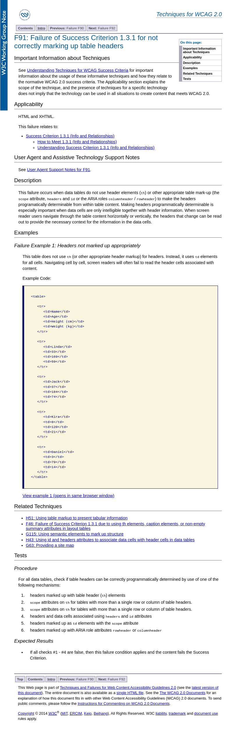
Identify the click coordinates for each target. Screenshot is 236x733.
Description (191, 62)
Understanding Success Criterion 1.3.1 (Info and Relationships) (96, 147)
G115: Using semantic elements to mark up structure (75, 533)
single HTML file (129, 692)
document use (206, 713)
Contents (25, 28)
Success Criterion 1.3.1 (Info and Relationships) (70, 136)
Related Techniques (197, 73)
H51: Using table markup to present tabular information (77, 517)
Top (20, 678)
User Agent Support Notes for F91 (58, 169)
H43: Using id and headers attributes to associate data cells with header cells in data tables (110, 539)
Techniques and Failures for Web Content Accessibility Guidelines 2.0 (118, 687)
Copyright (26, 713)
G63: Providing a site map (50, 545)
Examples (190, 68)
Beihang (101, 713)
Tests (187, 78)
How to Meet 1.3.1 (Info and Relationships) (77, 141)
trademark (177, 713)
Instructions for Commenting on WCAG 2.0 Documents (124, 703)
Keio (88, 713)
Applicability (192, 57)
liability (160, 713)
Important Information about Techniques (199, 50)
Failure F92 (101, 28)
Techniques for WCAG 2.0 (189, 14)
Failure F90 (67, 28)
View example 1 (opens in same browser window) (68, 495)
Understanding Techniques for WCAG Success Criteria (77, 70)
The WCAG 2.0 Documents (182, 692)
